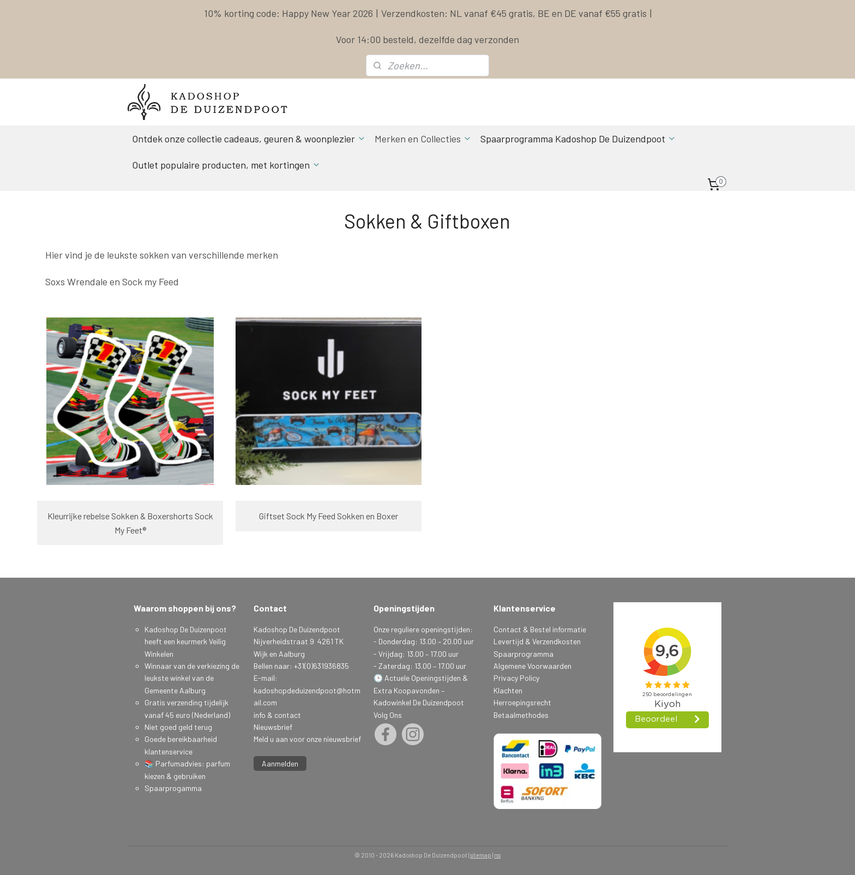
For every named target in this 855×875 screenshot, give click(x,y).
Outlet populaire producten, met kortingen (226, 165)
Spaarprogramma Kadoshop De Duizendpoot (578, 139)
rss (497, 855)
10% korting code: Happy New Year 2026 (288, 13)
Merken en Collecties (423, 139)
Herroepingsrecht (522, 702)
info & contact (277, 715)
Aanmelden (280, 763)
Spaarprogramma (523, 653)
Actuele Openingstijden (422, 677)
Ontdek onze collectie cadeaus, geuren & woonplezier (249, 139)
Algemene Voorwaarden (532, 665)
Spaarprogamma (173, 788)
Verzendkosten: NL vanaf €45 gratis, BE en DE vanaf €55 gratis (514, 13)
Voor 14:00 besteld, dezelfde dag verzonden (427, 39)
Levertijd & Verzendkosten (537, 641)
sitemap (480, 855)
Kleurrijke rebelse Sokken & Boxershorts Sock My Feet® (130, 523)
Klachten (507, 690)
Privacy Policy (516, 677)
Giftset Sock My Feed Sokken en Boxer (328, 516)
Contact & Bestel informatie (539, 629)
